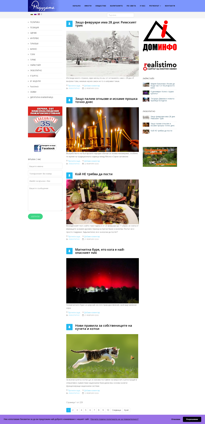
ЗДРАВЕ (33, 33)
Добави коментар (92, 85)
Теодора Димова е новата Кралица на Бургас (162, 99)
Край (126, 410)
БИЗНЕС (33, 49)
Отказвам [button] (175, 419)
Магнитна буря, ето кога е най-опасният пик (100, 251)
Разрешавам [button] (192, 419)
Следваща (116, 410)
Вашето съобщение (38, 188)
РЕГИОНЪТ (154, 6)
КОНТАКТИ (170, 6)
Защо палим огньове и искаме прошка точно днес (106, 100)
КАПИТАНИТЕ (116, 6)
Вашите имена (36, 166)
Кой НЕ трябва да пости (94, 174)
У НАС (142, 6)
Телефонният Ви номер (40, 173)
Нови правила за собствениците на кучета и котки (103, 327)
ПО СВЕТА (131, 6)
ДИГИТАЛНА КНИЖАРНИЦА (41, 97)
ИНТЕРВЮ (34, 38)
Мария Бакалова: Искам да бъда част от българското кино (163, 85)
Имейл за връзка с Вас (39, 181)
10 (108, 410)
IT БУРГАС (34, 76)
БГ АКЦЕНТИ (35, 81)
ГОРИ (32, 54)
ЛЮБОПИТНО (36, 70)
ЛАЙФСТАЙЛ (35, 65)
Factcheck (34, 86)
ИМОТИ (88, 6)
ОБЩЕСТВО (100, 6)
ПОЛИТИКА (35, 22)
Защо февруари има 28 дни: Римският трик (105, 23)
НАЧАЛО (77, 6)
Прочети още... (74, 85)
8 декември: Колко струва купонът (162, 92)
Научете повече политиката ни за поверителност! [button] (114, 419)
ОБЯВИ (33, 92)
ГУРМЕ (33, 59)
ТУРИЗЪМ (34, 43)
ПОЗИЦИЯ (34, 27)
